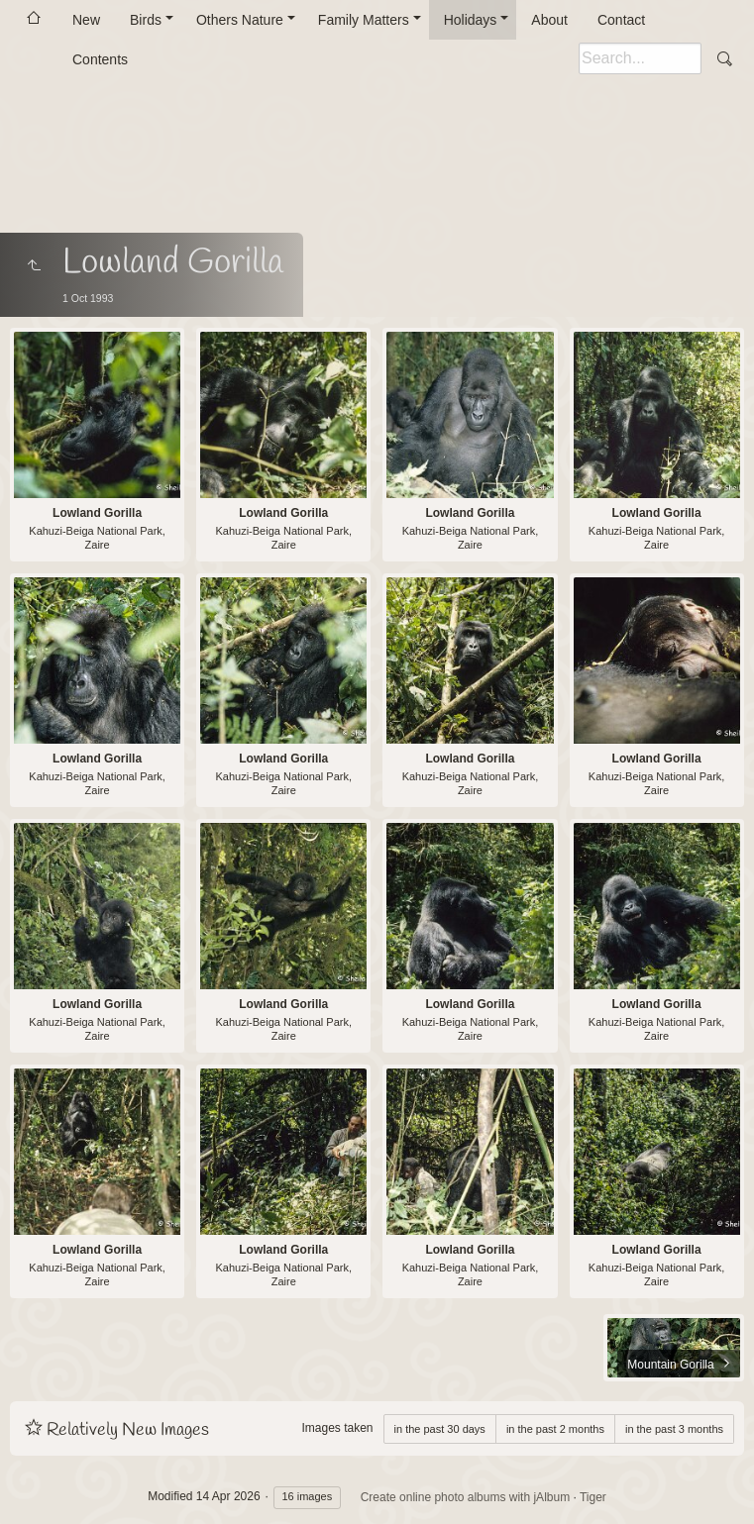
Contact (621, 20)
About (549, 20)
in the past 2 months (555, 1429)
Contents (100, 59)
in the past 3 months (674, 1429)
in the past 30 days (439, 1429)
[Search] (640, 58)
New (86, 20)
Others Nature (239, 20)
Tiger (593, 1497)
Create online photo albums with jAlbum (465, 1497)
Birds (146, 20)
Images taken (337, 1428)
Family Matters (363, 20)
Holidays (470, 20)
